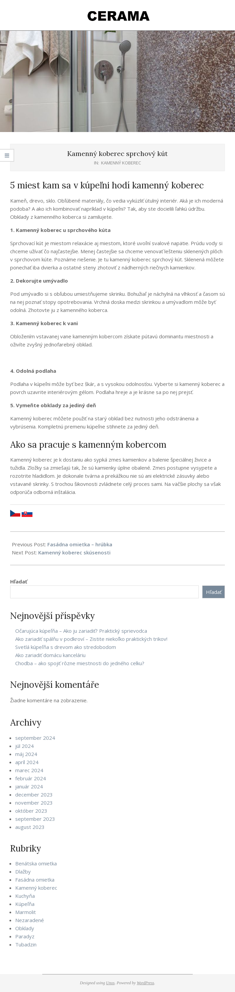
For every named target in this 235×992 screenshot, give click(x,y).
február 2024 (30, 778)
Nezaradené (29, 920)
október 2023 (31, 810)
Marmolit (25, 912)
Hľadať (18, 581)
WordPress (145, 983)
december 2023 (34, 794)
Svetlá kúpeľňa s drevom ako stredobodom (65, 647)
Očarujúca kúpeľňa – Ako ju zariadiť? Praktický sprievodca (81, 630)
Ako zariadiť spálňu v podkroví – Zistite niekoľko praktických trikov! (91, 638)
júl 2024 (24, 745)
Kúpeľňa (24, 903)
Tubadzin (26, 944)
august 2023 (30, 827)
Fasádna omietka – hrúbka (79, 544)
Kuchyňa (25, 895)
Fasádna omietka (34, 879)
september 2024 (35, 737)
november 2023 (34, 802)
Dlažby (23, 871)
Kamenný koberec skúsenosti (74, 552)
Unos (110, 983)
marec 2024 (29, 770)
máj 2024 (26, 754)
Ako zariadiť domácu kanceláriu (50, 655)
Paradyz (24, 936)
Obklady (24, 928)
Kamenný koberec (121, 163)
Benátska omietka (36, 863)
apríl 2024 (27, 762)
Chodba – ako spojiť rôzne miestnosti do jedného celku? (79, 663)
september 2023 (35, 818)
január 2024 (29, 786)
